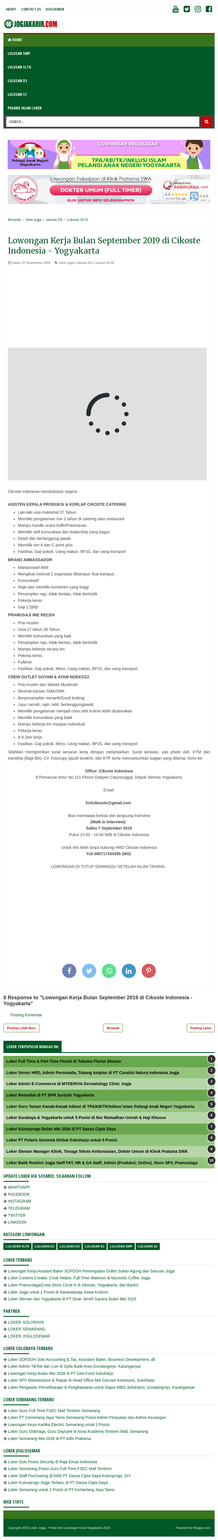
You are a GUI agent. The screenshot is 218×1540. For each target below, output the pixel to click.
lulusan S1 (94, 1246)
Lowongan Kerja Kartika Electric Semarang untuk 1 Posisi (59, 1424)
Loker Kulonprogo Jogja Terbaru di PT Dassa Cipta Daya (58, 1482)
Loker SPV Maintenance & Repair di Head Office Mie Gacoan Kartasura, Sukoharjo (81, 1380)
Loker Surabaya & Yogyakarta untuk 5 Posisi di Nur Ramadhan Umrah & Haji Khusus (86, 1117)
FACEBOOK (19, 1194)
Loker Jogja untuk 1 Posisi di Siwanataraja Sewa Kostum (58, 1292)
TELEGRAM (19, 1208)
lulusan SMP (121, 1246)
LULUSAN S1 (17, 94)
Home (15, 39)
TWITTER (17, 1215)
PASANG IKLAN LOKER (25, 108)
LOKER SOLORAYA (26, 1322)
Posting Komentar (26, 1015)
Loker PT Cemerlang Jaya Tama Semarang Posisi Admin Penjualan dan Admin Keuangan (87, 1417)
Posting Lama (200, 1028)
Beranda (113, 1028)
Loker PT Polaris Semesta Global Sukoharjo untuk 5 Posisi (61, 1140)
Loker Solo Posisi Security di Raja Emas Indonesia (52, 1462)
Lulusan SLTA (104, 262)
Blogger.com (201, 1527)
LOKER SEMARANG (26, 1329)
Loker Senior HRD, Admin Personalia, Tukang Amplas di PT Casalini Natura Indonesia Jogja (92, 1072)
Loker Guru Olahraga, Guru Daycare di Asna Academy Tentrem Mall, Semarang (78, 1431)
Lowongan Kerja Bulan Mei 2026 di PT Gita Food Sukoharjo (60, 1373)
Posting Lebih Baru (21, 1028)
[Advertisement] (109, 308)
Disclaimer (55, 9)
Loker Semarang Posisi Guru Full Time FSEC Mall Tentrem (60, 1468)
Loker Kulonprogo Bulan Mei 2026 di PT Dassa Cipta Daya (61, 1129)
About (11, 9)
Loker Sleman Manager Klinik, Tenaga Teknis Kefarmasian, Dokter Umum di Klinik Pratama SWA (97, 1151)
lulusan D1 (44, 1246)
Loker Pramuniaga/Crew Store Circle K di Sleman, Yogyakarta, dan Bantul (73, 1285)
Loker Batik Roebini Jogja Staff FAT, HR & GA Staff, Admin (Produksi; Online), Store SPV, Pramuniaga (102, 1162)
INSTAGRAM (19, 1201)
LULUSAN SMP (19, 53)
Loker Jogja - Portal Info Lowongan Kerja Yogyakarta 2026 (70, 1527)
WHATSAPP (19, 1187)
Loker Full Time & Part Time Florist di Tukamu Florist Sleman (63, 1061)
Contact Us (31, 9)
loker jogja (67, 262)
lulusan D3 (84, 262)
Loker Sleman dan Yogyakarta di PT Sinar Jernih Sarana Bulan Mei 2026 (72, 1299)
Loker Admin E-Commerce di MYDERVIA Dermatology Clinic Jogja (68, 1083)
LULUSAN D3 (17, 80)
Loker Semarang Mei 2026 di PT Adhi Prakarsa (49, 1438)
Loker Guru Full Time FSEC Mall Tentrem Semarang (54, 1410)
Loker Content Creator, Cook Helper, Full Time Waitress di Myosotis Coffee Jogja (79, 1278)
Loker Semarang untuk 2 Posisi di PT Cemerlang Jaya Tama (61, 1489)
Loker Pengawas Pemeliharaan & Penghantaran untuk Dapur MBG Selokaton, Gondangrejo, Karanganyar (101, 1387)
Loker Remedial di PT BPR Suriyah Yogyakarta (50, 1095)
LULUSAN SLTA (19, 67)
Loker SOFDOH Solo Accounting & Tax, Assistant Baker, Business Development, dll (81, 1359)
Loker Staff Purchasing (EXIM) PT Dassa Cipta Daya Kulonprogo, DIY (69, 1475)
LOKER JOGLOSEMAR (29, 1336)
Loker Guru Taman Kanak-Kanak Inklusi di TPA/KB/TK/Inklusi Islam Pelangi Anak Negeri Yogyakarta (100, 1106)
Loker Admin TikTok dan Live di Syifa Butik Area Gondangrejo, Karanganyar (74, 1366)
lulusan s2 (148, 1246)
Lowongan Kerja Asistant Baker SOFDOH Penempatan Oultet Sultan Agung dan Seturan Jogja (91, 1271)
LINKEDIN (17, 1222)
